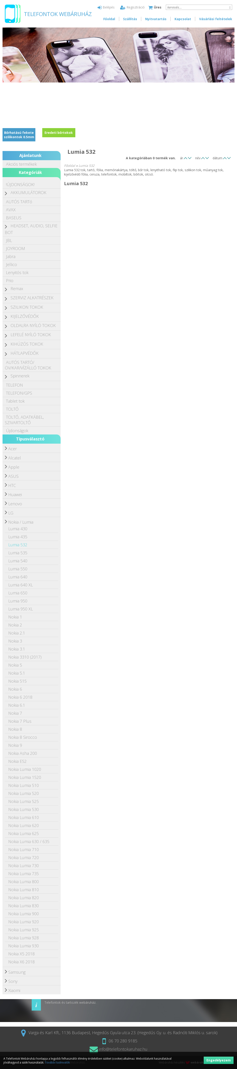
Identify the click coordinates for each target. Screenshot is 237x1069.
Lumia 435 (17, 536)
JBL (9, 240)
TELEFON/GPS (19, 393)
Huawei (15, 494)
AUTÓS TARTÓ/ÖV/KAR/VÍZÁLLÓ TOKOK (28, 365)
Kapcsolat (183, 19)
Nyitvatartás (155, 19)
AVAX (11, 209)
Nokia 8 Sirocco (22, 737)
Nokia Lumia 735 (23, 873)
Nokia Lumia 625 (23, 833)
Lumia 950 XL (20, 609)
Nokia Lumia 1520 (24, 777)
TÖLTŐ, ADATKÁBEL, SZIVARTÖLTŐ (24, 419)
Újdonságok (17, 430)
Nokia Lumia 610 (23, 817)
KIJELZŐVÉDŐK (25, 316)
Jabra (10, 256)
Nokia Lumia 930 (23, 945)
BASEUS (13, 217)
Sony (12, 981)
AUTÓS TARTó (19, 201)
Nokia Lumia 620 (23, 825)
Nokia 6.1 (16, 705)
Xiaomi (14, 990)
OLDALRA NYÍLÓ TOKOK (33, 325)
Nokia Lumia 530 (23, 809)
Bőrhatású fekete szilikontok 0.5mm (19, 134)
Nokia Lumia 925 (23, 929)
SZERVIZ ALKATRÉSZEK (32, 297)
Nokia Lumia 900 (23, 913)
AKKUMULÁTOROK (28, 192)
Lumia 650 (17, 593)
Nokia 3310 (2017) (25, 657)
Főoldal (109, 19)
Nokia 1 (15, 617)
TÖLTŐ (12, 409)
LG (10, 513)
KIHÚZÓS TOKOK (27, 344)
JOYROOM (15, 248)
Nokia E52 (17, 761)
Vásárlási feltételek (215, 19)
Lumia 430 (17, 528)
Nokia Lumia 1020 (24, 769)
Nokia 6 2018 (20, 697)
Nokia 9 (15, 745)
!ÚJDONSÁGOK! (20, 184)
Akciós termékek (21, 164)
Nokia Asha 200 (22, 753)
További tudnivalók (57, 1062)
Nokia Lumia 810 (23, 889)
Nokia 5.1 (16, 673)
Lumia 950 (17, 601)
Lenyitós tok (17, 272)
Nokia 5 (15, 665)
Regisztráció (132, 7)
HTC (12, 485)
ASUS (13, 476)
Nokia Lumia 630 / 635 (28, 841)
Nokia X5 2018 (21, 953)
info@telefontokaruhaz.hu (118, 1049)
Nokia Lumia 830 (23, 905)
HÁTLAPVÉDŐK (25, 353)
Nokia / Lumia (20, 522)
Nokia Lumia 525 (23, 801)
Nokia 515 (17, 681)
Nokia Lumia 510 (23, 785)
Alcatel (14, 458)
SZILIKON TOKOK (27, 307)
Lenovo (15, 503)
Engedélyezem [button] (218, 1060)
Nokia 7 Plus (19, 721)
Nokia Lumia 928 (23, 937)
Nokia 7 (15, 713)
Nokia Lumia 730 (23, 865)
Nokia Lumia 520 (23, 793)
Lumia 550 (17, 569)
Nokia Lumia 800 (23, 881)
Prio (9, 280)
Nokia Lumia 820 (23, 897)
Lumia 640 (17, 577)
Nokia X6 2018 (21, 962)
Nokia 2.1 (16, 633)
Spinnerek (20, 376)
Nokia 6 (15, 689)
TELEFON (14, 385)
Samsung (16, 972)
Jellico (11, 264)
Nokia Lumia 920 (23, 921)
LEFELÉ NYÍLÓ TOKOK (31, 334)
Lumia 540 (17, 560)
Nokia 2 (15, 625)
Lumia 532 (17, 544)
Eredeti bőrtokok (59, 132)
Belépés (106, 7)
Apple (13, 467)
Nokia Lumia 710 (23, 849)
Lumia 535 (17, 552)
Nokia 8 (15, 729)
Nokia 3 (15, 641)
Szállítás (130, 19)
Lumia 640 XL (20, 585)
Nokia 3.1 (16, 649)
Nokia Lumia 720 (23, 857)
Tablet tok (15, 401)
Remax (17, 288)
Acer (12, 448)
